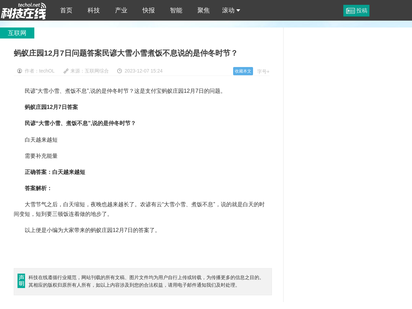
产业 (121, 10)
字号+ (263, 71)
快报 (148, 10)
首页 (66, 10)
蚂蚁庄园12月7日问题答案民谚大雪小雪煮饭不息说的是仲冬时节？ (23, 10)
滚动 (231, 10)
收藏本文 (243, 71)
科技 (94, 10)
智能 (176, 10)
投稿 (361, 10)
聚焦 (203, 10)
